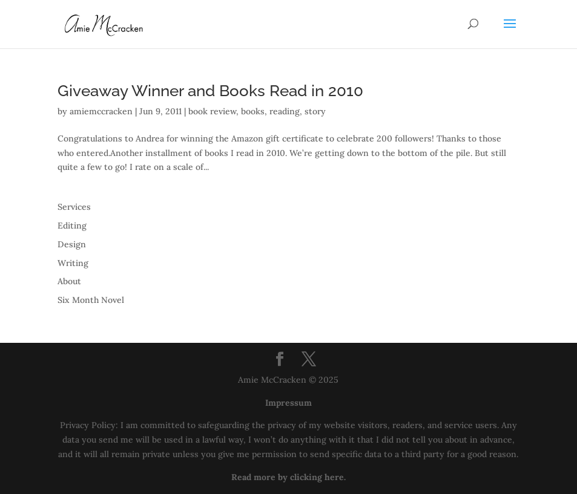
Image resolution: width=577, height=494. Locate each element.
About (69, 281)
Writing (73, 263)
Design (72, 244)
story (315, 111)
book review (212, 111)
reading (284, 111)
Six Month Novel (91, 299)
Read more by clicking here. (288, 477)
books (253, 111)
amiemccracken (101, 111)
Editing (72, 225)
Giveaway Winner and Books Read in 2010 (210, 91)
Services (74, 206)
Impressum (288, 402)
